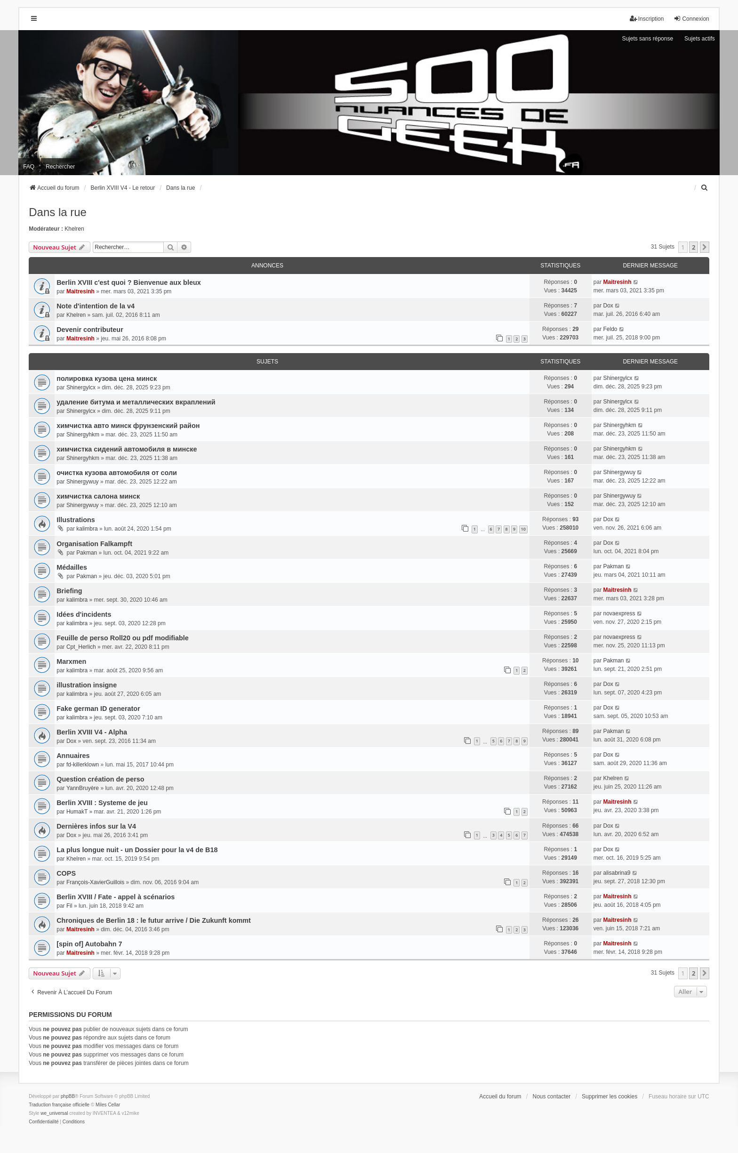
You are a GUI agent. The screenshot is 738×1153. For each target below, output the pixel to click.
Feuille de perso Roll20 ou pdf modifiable (122, 638)
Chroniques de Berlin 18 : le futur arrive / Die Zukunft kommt (153, 920)
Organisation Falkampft (94, 544)
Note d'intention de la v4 (95, 306)
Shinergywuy (82, 481)
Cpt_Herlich (81, 647)
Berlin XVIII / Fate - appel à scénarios (115, 897)
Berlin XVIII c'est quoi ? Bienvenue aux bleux (128, 282)
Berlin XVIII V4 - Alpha (91, 732)
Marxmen (71, 661)
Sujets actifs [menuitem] (699, 38)
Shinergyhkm (82, 434)
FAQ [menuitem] (28, 166)
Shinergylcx (81, 387)
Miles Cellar (108, 1104)
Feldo (610, 329)
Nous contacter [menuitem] (552, 1096)
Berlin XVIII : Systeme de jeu (102, 802)
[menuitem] (705, 188)
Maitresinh (80, 291)
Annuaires (72, 755)
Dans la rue (58, 212)
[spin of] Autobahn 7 (89, 944)
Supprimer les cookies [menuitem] (609, 1096)
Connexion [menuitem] (691, 18)
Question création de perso (100, 779)
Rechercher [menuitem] (60, 166)
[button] (704, 247)
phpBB (68, 1096)
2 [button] (693, 247)
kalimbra (86, 528)
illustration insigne (86, 685)
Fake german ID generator (98, 708)
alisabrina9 (616, 873)
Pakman (86, 552)
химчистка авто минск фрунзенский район (128, 425)
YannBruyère (82, 788)
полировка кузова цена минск (106, 378)
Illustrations (75, 520)
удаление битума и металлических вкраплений (135, 402)
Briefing (69, 591)
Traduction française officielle (59, 1104)
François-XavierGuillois (95, 882)
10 (523, 529)
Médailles (71, 567)
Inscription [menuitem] (647, 18)
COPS (66, 873)
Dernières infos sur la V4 (96, 826)
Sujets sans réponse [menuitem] (647, 38)
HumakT (77, 811)
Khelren (74, 229)
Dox (608, 305)
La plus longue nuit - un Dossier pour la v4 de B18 (136, 850)
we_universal (54, 1113)
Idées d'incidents (83, 614)
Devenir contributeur (89, 329)
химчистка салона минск (98, 496)
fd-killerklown (82, 764)
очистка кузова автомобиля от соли (116, 472)
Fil (69, 906)
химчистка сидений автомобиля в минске (126, 449)
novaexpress (619, 613)
